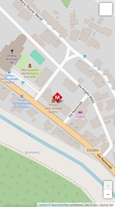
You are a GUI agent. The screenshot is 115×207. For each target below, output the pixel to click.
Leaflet (43, 204)
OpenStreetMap (60, 204)
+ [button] (108, 185)
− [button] (108, 194)
